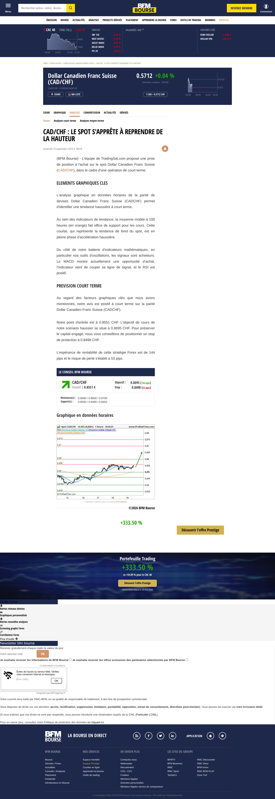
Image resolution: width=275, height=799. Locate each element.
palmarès (131, 30)
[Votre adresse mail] (17, 654)
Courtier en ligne (91, 767)
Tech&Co (172, 775)
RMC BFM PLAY (205, 771)
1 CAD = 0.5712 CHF (155, 94)
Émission (51, 20)
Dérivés (124, 113)
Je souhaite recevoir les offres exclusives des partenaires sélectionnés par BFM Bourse (130, 660)
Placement (132, 20)
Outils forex (9, 602)
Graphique (60, 113)
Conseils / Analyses (55, 771)
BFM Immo (203, 767)
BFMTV (171, 759)
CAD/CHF (65, 170)
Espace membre (91, 759)
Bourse (65, 20)
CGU (123, 771)
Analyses (94, 20)
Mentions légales (129, 779)
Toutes (46, 121)
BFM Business (175, 763)
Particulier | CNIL (146, 714)
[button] (70, 8)
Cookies (125, 775)
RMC (170, 767)
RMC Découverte (206, 759)
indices (96, 30)
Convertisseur (92, 113)
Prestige (224, 20)
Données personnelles (132, 782)
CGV (129, 771)
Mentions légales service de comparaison (142, 786)
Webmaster (126, 763)
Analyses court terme (65, 121)
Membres (210, 20)
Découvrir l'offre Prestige (137, 583)
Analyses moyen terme (92, 121)
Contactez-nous (129, 759)
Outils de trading (190, 20)
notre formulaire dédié (249, 706)
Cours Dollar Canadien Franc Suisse (78, 63)
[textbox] (42, 8)
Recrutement (127, 767)
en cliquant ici (95, 722)
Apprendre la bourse (154, 20)
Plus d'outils (9, 639)
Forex (173, 20)
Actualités (79, 20)
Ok (42, 654)
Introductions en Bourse (57, 782)
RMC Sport (173, 771)
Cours (46, 113)
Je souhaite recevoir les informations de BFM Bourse (36, 660)
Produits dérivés (112, 20)
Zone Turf (202, 775)
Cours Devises (55, 63)
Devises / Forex (53, 763)
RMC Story (203, 763)
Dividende (50, 779)
